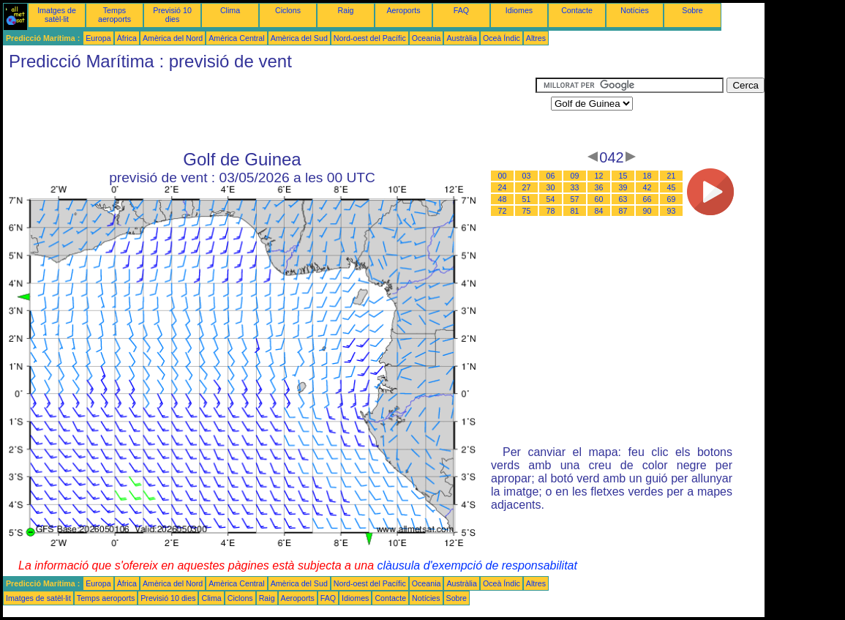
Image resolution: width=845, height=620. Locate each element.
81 (575, 210)
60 (599, 199)
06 (551, 175)
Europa (98, 38)
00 (502, 175)
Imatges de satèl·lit (56, 14)
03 (526, 175)
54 (551, 199)
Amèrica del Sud (299, 38)
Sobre (692, 10)
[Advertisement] (269, 110)
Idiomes (519, 10)
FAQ (461, 10)
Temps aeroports (114, 14)
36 (599, 187)
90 (647, 210)
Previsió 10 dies (172, 14)
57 (575, 199)
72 (502, 210)
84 (599, 210)
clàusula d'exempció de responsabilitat (477, 565)
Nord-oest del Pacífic (370, 38)
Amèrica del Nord (173, 38)
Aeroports (403, 10)
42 (647, 187)
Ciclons (288, 10)
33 (575, 187)
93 (671, 210)
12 (599, 175)
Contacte (577, 10)
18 (647, 175)
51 (526, 199)
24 (502, 187)
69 (671, 199)
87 (623, 210)
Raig (346, 10)
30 (551, 187)
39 (623, 187)
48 (502, 199)
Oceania (426, 38)
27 (526, 187)
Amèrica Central (236, 38)
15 (623, 175)
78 (551, 210)
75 (526, 210)
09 (575, 175)
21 (671, 175)
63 (623, 199)
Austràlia (461, 38)
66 (647, 199)
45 (671, 187)
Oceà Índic (501, 38)
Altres (536, 38)
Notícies (634, 10)
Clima (230, 10)
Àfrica (127, 38)
